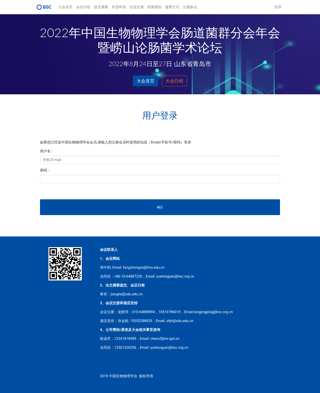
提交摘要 (101, 7)
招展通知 (154, 7)
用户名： (47, 151)
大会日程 (174, 81)
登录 (278, 7)
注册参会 (190, 7)
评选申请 (119, 7)
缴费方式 (172, 7)
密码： (45, 170)
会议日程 (83, 7)
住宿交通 (137, 7)
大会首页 (65, 7)
